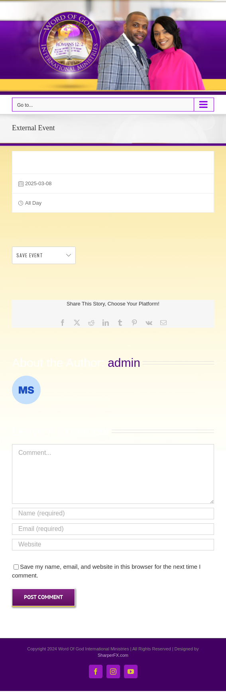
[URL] (113, 544)
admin (124, 362)
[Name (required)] (113, 513)
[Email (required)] (113, 529)
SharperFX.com (113, 655)
